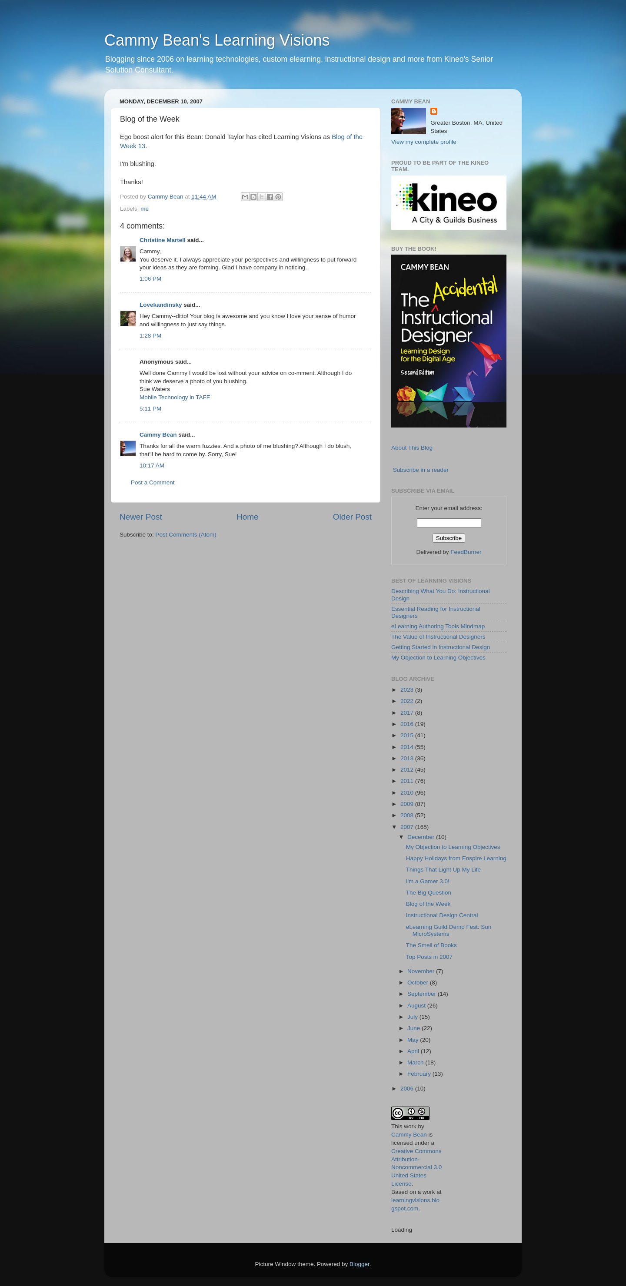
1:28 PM (150, 335)
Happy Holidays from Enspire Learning (456, 858)
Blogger (360, 1264)
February (420, 1074)
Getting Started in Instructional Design (440, 647)
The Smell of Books (431, 945)
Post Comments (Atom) (186, 534)
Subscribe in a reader (421, 470)
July (413, 1017)
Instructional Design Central (442, 915)
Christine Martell (163, 240)
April (414, 1051)
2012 (407, 769)
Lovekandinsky (161, 305)
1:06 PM (150, 278)
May (413, 1040)
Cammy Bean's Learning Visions (217, 40)
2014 (407, 747)
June (414, 1028)
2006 (407, 1088)
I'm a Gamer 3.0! (428, 881)
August (417, 1005)
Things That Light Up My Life (443, 869)
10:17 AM (152, 465)
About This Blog (412, 447)
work (410, 1126)
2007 (407, 827)
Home (247, 516)
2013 (407, 758)
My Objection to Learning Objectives (438, 657)
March (416, 1062)
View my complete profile (423, 142)
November (421, 971)
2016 (407, 724)
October (418, 982)
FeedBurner (465, 552)
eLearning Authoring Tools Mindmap (438, 626)
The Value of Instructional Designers (438, 636)
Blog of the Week (428, 904)
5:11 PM (150, 408)
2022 (407, 701)
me (144, 208)
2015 (407, 735)
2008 (407, 815)
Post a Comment (153, 482)
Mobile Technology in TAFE (175, 397)
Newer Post (141, 516)
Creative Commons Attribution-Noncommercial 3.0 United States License (416, 1167)
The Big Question (428, 892)
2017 (407, 712)
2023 (407, 689)
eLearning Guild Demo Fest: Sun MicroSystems (449, 930)
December (421, 837)
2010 (407, 792)
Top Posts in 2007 (429, 957)
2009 (407, 804)
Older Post (352, 516)
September (422, 994)
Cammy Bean (166, 196)
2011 (407, 781)
